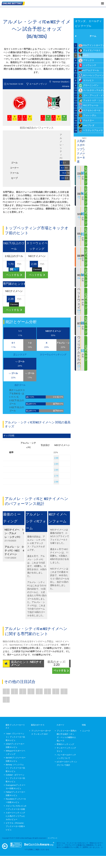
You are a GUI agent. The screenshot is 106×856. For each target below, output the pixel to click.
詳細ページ (80, 177)
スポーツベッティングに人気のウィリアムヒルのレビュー (15, 816)
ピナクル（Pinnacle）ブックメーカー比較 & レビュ (15, 826)
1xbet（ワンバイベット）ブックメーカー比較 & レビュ (15, 737)
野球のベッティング (65, 744)
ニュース (86, 731)
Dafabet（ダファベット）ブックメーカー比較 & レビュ (15, 778)
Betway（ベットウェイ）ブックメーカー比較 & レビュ (15, 768)
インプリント (53, 838)
